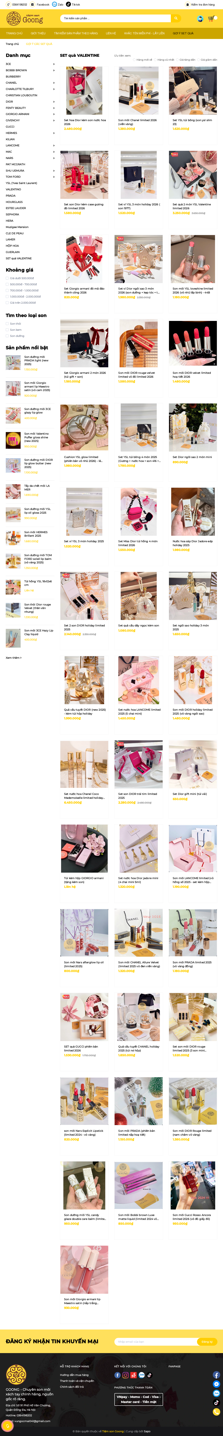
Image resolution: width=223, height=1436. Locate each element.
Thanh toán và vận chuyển (77, 1381)
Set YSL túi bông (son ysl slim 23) (192, 122)
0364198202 (19, 4)
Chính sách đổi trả (72, 1387)
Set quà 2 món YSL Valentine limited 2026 (192, 206)
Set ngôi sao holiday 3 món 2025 (191, 627)
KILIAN (10, 139)
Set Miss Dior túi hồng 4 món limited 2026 (137, 543)
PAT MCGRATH (15, 164)
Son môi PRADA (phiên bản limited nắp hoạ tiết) (136, 1132)
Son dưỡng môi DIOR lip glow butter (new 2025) (38, 463)
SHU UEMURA (15, 170)
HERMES (11, 133)
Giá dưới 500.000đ (21, 278)
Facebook (42, 4)
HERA (9, 220)
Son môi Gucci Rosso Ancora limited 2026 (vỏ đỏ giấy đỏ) (192, 1217)
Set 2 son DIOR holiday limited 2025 (84, 627)
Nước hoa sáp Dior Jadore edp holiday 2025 (193, 543)
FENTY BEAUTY (16, 108)
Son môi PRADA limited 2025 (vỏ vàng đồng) (192, 964)
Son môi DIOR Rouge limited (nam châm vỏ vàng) (192, 1132)
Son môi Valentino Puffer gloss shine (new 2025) (36, 437)
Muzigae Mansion (17, 227)
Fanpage (175, 1366)
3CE (8, 64)
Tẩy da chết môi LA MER (37, 487)
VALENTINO (13, 189)
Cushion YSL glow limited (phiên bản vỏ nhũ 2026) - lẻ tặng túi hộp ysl (82, 459)
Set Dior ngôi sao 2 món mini (192, 457)
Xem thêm (14, 657)
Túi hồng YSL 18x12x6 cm (38, 583)
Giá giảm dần (207, 59)
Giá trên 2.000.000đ (22, 302)
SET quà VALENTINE (19, 258)
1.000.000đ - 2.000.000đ (24, 296)
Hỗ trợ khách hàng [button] (74, 1366)
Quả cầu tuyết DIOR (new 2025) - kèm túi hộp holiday (85, 711)
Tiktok (76, 4)
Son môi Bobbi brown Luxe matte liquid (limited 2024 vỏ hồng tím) (137, 1217)
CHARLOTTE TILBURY (20, 89)
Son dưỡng (16, 336)
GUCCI (10, 126)
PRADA (10, 195)
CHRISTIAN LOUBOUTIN (21, 95)
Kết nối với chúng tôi (130, 1366)
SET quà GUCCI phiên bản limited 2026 (81, 1048)
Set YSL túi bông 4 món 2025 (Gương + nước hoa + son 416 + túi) (138, 459)
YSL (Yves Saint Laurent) (21, 183)
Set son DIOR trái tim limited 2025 (137, 796)
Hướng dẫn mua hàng (74, 1375)
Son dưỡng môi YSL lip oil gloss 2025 (37, 510)
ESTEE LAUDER (16, 208)
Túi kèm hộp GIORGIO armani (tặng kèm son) (84, 880)
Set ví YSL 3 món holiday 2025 (84, 541)
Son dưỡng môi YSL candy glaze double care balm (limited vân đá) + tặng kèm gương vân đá (85, 1217)
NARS (9, 158)
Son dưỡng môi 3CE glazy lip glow (37, 410)
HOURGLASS (14, 202)
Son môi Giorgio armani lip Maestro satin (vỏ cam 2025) (37, 386)
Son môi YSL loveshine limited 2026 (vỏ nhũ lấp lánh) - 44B (193, 290)
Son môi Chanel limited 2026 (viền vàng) (137, 122)
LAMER (10, 239)
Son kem (15, 329)
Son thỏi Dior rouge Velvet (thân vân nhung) (37, 608)
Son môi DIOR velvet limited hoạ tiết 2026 (192, 374)
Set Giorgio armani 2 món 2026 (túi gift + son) (85, 374)
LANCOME (12, 145)
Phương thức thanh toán (133, 1387)
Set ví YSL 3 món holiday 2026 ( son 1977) (139, 206)
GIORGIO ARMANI (17, 114)
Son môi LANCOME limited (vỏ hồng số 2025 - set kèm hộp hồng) (193, 880)
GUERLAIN (12, 252)
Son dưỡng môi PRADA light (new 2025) (36, 360)
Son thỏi (15, 323)
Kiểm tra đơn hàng (200, 4)
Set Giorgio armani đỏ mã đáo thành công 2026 (84, 290)
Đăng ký (207, 1341)
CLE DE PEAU (15, 233)
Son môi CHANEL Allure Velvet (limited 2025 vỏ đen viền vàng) (139, 964)
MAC (9, 151)
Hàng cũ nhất (164, 59)
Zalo (60, 4)
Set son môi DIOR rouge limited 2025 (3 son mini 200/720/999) (189, 1049)
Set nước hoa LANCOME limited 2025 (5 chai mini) (139, 711)
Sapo (147, 1431)
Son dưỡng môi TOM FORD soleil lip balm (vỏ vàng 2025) (38, 559)
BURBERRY (13, 76)
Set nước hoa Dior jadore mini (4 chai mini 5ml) (138, 880)
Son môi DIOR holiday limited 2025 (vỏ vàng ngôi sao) (192, 711)
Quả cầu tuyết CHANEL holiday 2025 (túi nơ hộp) (138, 1048)
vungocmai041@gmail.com (32, 1421)
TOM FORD (13, 176)
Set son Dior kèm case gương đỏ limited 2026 (83, 206)
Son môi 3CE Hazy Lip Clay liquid (38, 632)
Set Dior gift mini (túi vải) (190, 794)
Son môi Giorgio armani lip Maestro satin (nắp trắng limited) (82, 1301)
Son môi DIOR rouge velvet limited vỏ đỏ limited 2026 (136, 374)
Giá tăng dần (185, 59)
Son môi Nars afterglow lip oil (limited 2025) (84, 964)
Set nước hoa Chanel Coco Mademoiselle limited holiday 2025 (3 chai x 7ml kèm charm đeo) (84, 796)
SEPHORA (12, 214)
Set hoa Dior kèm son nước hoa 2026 (85, 122)
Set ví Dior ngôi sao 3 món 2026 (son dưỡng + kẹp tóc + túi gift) (139, 291)
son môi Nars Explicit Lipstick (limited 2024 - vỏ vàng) (83, 1132)
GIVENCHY (13, 120)
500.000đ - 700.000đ (23, 284)
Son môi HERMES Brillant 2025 (36, 534)
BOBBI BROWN (16, 70)
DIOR (9, 101)
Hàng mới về (142, 59)
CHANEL (11, 82)
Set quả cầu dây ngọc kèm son (138, 625)
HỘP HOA (12, 245)
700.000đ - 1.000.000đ (23, 290)
